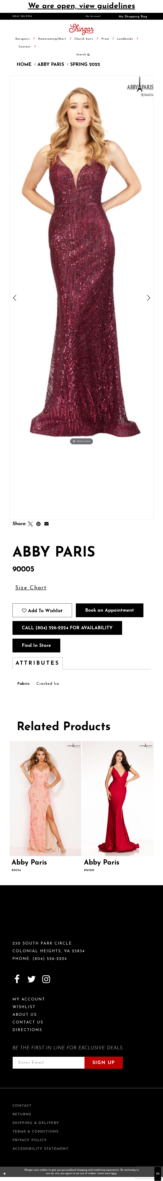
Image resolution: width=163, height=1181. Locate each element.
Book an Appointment (109, 610)
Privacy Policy (29, 1140)
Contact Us (27, 1022)
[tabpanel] (81, 261)
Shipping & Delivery (35, 1123)
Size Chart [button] (31, 588)
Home (24, 64)
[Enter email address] (48, 1063)
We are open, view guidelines (81, 6)
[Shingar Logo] (34, 919)
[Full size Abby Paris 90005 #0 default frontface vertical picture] (81, 261)
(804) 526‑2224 (22, 16)
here (114, 1173)
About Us (24, 1015)
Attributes (38, 663)
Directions (27, 1030)
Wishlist (24, 1007)
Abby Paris (50, 64)
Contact (22, 1106)
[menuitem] (93, 16)
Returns (21, 1114)
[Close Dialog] (4, 1174)
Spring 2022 (85, 64)
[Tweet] (30, 524)
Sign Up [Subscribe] (103, 1063)
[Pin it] (38, 524)
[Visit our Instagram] (46, 979)
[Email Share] (46, 524)
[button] (130, 16)
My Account (93, 16)
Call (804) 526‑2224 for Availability (67, 628)
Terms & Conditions (35, 1132)
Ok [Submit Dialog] (158, 1174)
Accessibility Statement (40, 1149)
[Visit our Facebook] (17, 979)
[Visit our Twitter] (32, 979)
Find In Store (36, 645)
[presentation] (45, 798)
